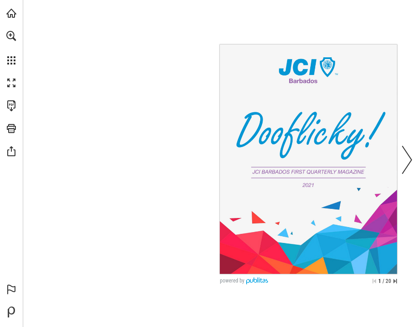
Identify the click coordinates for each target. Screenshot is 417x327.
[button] (11, 36)
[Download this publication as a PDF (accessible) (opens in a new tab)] (11, 105)
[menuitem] (11, 47)
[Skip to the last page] (395, 281)
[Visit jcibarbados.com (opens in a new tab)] (11, 13)
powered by (232, 280)
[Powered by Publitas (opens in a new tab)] (11, 312)
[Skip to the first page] (374, 281)
